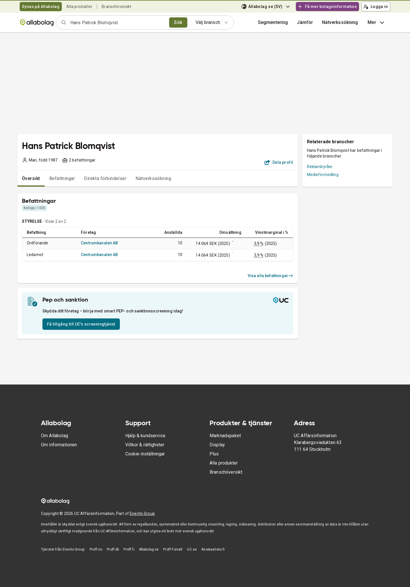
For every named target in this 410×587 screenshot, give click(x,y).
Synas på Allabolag (41, 6)
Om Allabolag (54, 435)
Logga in (375, 6)
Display (217, 444)
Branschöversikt (116, 6)
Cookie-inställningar (145, 454)
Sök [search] (178, 22)
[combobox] (118, 22)
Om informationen (59, 444)
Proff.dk (113, 549)
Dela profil (279, 162)
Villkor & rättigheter (144, 444)
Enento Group (142, 513)
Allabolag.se (149, 549)
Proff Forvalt (173, 549)
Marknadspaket (225, 435)
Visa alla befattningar (270, 275)
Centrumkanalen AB (99, 243)
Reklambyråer (320, 166)
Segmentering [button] (273, 22)
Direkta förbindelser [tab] (105, 178)
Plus (214, 454)
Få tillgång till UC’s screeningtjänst (81, 324)
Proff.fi (129, 549)
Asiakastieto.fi (213, 549)
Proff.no (96, 549)
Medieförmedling (323, 174)
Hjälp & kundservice (145, 435)
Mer (377, 22)
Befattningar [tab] (62, 178)
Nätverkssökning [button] (340, 22)
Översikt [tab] (31, 178)
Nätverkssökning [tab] (153, 178)
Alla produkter (79, 6)
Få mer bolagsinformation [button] (327, 6)
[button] (304, 22)
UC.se (192, 549)
